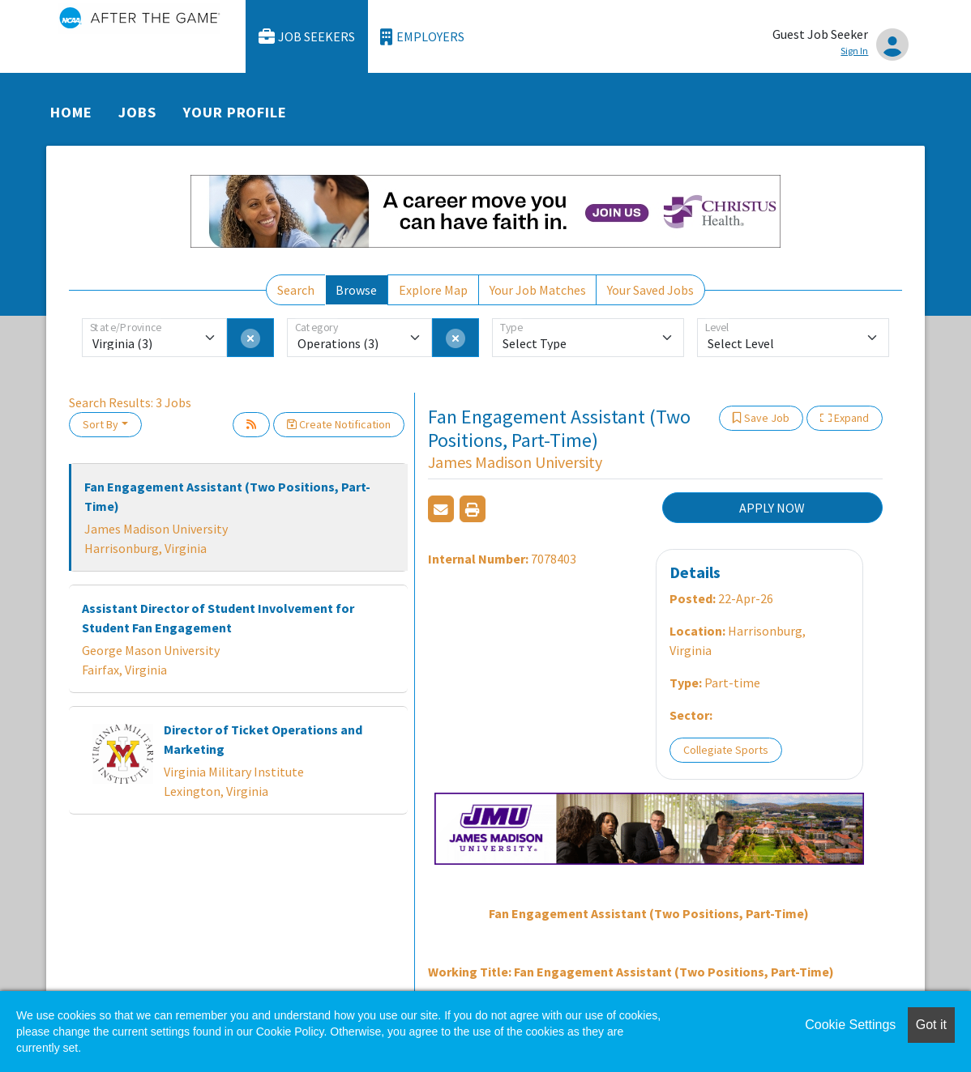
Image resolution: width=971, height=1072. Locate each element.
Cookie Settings (850, 1025)
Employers (422, 37)
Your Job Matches (538, 290)
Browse (356, 290)
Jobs (137, 112)
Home (71, 112)
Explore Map (433, 290)
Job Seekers (307, 37)
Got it (931, 1025)
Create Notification (339, 424)
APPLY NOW (772, 508)
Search (295, 290)
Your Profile (235, 112)
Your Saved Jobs (650, 290)
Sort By (100, 424)
